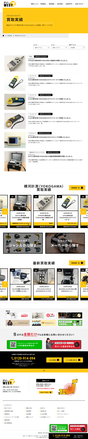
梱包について (29, 417)
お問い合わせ (79, 4)
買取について (35, 4)
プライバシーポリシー (63, 414)
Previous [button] (5, 212)
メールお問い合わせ (71, 360)
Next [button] (83, 212)
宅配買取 (28, 411)
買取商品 (43, 4)
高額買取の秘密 (8, 411)
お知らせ (42, 408)
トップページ (8, 405)
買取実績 (51, 4)
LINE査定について (45, 417)
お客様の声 (69, 4)
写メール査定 (61, 411)
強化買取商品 (8, 423)
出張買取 (28, 414)
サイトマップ (60, 417)
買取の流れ (29, 408)
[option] (20, 211)
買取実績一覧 (75, 188)
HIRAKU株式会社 (46, 433)
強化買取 (60, 4)
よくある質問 (52, 360)
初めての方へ (8, 408)
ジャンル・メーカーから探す (11, 417)
